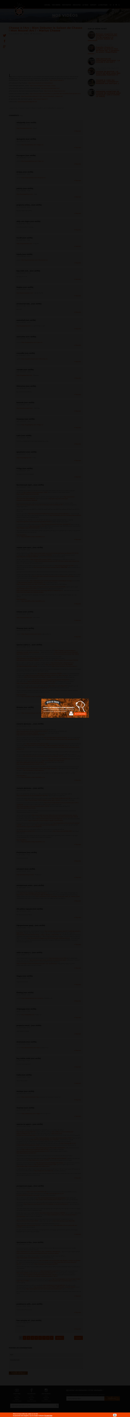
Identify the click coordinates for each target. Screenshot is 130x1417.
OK (115, 1415)
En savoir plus (48, 1415)
